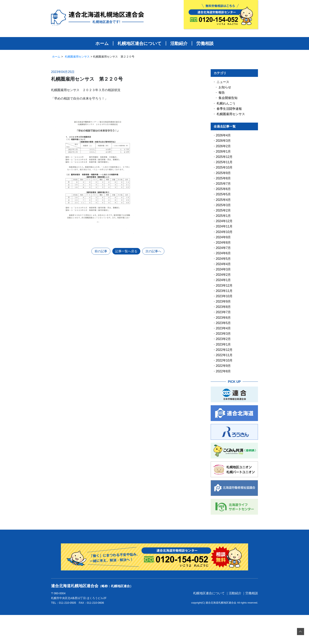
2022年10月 (224, 360)
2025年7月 (223, 183)
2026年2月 (223, 146)
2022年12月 (224, 349)
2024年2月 (223, 274)
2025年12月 (224, 156)
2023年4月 (223, 328)
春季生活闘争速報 (229, 108)
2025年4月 (223, 199)
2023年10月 (224, 296)
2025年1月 (223, 215)
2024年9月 (223, 237)
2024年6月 (223, 253)
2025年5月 (223, 194)
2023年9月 (223, 301)
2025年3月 (223, 205)
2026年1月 (223, 151)
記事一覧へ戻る (126, 251)
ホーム (102, 43)
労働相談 (205, 43)
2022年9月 (223, 365)
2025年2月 (223, 210)
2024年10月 (224, 232)
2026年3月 (223, 140)
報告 (222, 92)
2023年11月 (224, 291)
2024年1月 (223, 280)
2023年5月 (223, 323)
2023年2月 (223, 339)
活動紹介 (179, 43)
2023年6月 (223, 317)
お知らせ (225, 87)
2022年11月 (224, 355)
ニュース (223, 82)
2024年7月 (223, 248)
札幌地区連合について (139, 43)
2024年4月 (223, 264)
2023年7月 (223, 312)
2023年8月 (223, 306)
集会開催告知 (228, 98)
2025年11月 (224, 162)
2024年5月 (223, 258)
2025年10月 (224, 167)
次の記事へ (153, 251)
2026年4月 (223, 135)
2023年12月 (224, 285)
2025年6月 (223, 189)
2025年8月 (223, 178)
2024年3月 (223, 269)
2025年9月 (223, 173)
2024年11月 (224, 226)
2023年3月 (223, 333)
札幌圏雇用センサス (77, 56)
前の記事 (101, 251)
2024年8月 (223, 242)
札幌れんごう (226, 103)
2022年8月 (223, 371)
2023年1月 (223, 344)
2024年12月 (224, 221)
